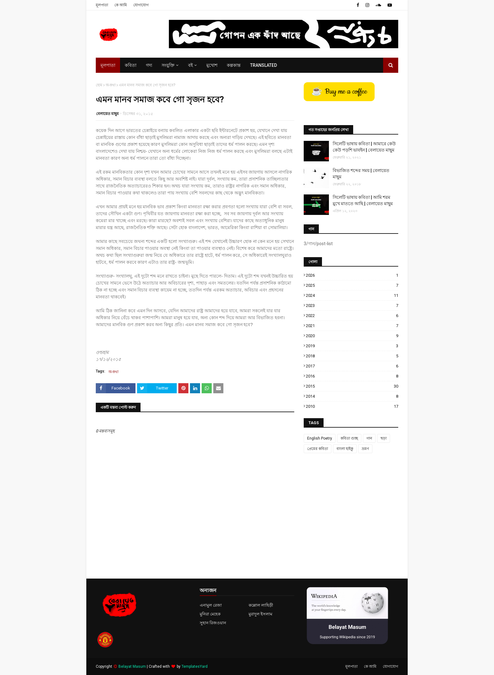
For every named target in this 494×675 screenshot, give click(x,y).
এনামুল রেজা (211, 605)
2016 (352, 376)
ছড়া (384, 438)
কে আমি (120, 5)
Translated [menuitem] (263, 65)
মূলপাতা (102, 5)
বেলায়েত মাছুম (107, 114)
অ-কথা (111, 85)
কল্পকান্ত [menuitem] (234, 65)
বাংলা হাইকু (344, 449)
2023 (352, 305)
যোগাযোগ (141, 5)
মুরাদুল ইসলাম (260, 614)
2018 (352, 356)
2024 (352, 295)
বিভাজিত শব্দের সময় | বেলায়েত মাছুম (361, 173)
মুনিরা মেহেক (210, 614)
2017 (352, 366)
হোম (99, 85)
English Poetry (319, 438)
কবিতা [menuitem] (130, 65)
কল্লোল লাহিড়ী (261, 605)
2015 (352, 386)
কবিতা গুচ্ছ (349, 438)
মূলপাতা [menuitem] (108, 65)
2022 (352, 315)
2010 (352, 406)
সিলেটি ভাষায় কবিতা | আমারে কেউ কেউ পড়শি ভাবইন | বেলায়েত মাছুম (364, 147)
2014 (352, 396)
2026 (352, 275)
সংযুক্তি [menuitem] (168, 65)
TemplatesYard (194, 666)
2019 (352, 345)
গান (369, 438)
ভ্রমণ (365, 449)
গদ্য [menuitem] (149, 65)
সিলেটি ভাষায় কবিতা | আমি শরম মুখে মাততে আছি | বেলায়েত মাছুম (363, 200)
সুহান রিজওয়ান (213, 622)
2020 (352, 335)
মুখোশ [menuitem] (211, 65)
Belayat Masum (132, 666)
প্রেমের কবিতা (317, 449)
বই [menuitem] (190, 65)
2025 (352, 285)
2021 (352, 325)
